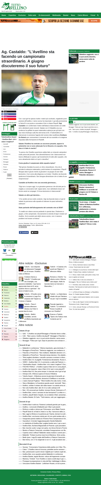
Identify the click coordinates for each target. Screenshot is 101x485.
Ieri (74, 122)
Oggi (71, 122)
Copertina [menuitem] (12, 15)
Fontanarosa (6, 154)
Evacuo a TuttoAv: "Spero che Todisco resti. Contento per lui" (58, 317)
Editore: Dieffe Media (50, 478)
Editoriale (72, 51)
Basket (71, 181)
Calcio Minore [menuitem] (83, 15)
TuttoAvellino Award (76, 216)
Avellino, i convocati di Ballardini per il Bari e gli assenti (41, 407)
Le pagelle (73, 162)
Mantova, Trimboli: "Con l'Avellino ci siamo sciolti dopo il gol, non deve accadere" (50, 459)
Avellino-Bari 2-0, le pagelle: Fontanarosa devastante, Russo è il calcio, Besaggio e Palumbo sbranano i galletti (61, 360)
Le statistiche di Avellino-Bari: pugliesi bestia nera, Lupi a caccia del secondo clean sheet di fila (55, 423)
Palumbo (5, 164)
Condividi (24, 232)
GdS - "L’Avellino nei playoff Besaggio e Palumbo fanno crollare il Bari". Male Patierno (52, 333)
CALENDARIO (50, 475)
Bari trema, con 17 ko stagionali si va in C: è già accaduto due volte (46, 440)
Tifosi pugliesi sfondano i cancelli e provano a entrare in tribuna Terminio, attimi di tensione (54, 357)
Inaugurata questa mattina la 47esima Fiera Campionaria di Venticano (47, 418)
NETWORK (33, 475)
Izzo (4, 149)
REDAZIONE (41, 475)
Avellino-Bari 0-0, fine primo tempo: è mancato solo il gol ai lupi (44, 371)
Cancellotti (6, 146)
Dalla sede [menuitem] (32, 15)
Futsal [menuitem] (93, 15)
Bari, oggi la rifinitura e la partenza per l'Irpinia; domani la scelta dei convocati (49, 414)
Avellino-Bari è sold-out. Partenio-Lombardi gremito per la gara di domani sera (49, 404)
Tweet (35, 232)
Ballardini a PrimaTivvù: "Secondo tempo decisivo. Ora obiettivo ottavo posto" (49, 355)
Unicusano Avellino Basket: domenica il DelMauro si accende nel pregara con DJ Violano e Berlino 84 (58, 378)
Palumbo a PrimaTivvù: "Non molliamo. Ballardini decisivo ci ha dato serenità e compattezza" (55, 353)
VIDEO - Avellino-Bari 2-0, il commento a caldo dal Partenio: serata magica (48, 362)
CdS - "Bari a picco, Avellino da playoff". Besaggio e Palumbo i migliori (47, 336)
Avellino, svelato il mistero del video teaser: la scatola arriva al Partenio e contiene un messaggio (56, 385)
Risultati (9, 178)
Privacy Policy (56, 472)
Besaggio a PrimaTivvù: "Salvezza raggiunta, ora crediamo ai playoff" (46, 350)
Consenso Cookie (45, 472)
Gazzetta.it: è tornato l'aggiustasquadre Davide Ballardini (42, 421)
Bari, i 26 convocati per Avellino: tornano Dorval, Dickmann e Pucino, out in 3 (49, 390)
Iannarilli (5, 144)
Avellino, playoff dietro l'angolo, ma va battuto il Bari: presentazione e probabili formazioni (53, 395)
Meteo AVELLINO (9, 260)
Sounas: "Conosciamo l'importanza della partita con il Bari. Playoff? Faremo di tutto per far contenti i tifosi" (59, 447)
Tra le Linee (73, 199)
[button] (9, 175)
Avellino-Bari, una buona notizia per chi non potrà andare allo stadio (46, 416)
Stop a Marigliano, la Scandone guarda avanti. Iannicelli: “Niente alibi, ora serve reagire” (53, 383)
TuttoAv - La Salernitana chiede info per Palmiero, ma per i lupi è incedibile (58, 296)
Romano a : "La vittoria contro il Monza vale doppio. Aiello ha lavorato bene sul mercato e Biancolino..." (55, 281)
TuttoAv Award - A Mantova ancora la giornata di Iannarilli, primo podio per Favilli (50, 376)
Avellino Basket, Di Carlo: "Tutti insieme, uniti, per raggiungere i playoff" (47, 397)
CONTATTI (58, 475)
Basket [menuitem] (65, 15)
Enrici (5, 151)
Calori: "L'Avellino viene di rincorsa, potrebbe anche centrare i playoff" (47, 449)
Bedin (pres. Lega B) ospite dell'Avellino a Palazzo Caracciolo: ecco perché (48, 437)
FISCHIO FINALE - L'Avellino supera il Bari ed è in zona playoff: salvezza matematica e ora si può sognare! (60, 367)
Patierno (5, 169)
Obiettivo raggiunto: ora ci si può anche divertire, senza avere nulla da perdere (50, 338)
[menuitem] (97, 15)
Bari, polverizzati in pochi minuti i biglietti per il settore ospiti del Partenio (47, 452)
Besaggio (6, 162)
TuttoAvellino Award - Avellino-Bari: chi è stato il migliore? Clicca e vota (47, 364)
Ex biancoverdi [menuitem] (44, 15)
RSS (69, 475)
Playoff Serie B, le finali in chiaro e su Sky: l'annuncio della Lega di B (46, 411)
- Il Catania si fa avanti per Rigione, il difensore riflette (58, 269)
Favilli (5, 172)
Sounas (5, 156)
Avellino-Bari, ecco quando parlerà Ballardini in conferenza (43, 454)
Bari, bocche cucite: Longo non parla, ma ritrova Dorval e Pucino (45, 428)
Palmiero (5, 159)
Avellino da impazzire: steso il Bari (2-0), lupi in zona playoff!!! (44, 369)
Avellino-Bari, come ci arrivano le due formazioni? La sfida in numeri (46, 392)
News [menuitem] (73, 15)
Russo (5, 167)
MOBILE (64, 475)
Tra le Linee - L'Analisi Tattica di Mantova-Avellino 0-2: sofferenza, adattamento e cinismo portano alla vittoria (89, 206)
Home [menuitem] (4, 15)
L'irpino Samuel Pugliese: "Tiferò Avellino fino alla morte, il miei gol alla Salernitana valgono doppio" (57, 381)
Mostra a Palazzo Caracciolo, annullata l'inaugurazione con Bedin (45, 430)
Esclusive (26, 223)
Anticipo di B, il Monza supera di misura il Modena (40, 374)
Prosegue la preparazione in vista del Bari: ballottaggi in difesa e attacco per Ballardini (52, 461)
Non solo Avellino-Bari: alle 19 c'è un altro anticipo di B (41, 388)
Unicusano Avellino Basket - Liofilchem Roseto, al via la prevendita (45, 463)
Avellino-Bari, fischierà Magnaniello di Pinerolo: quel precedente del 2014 (48, 426)
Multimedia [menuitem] (56, 15)
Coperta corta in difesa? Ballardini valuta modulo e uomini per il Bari (46, 433)
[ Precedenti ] (9, 255)
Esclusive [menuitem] (22, 15)
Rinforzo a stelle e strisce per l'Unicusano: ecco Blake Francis (44, 409)
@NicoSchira (39, 225)
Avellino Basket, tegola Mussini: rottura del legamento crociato (44, 456)
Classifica (5, 284)
